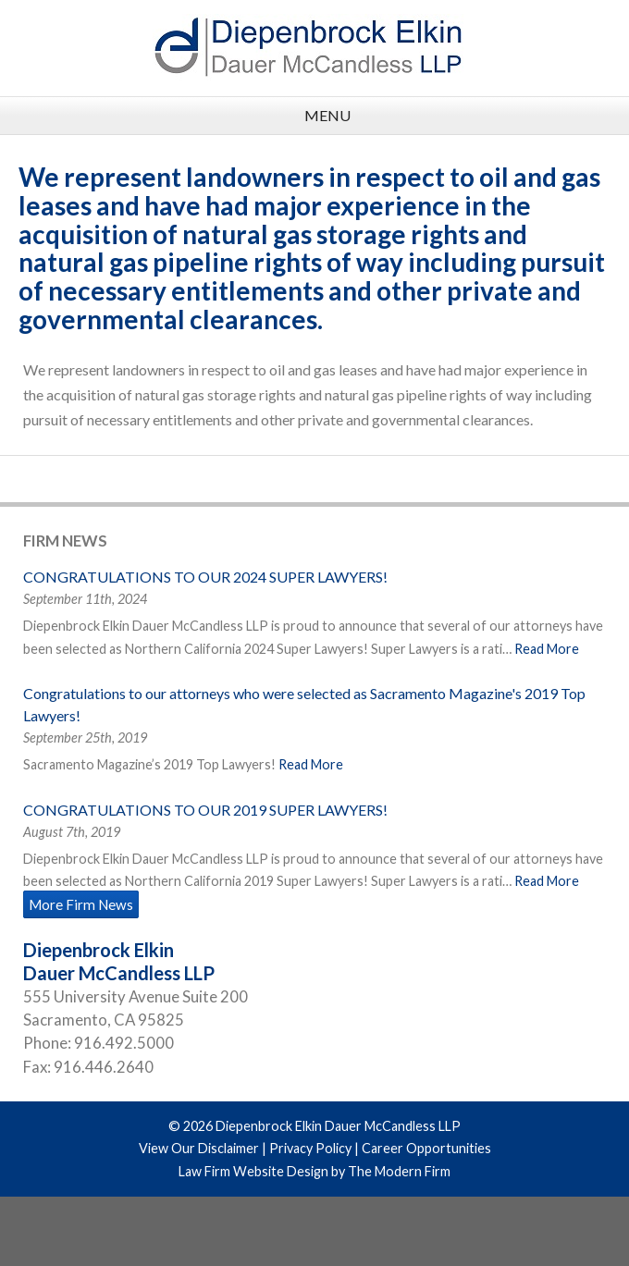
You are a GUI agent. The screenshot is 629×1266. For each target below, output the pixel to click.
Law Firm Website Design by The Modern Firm (314, 1171)
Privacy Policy (310, 1148)
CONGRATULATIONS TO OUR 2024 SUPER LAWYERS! (205, 576)
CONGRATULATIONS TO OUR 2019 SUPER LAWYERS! (205, 809)
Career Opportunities (426, 1148)
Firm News (65, 540)
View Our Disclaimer (199, 1148)
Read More (546, 649)
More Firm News (81, 904)
